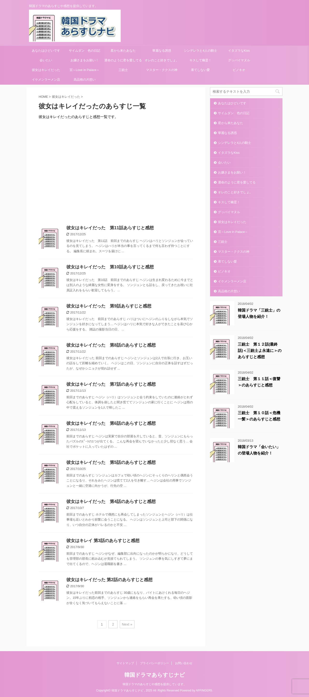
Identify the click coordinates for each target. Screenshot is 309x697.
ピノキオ (239, 70)
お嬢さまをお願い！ (84, 60)
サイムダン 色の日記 (84, 50)
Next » (127, 624)
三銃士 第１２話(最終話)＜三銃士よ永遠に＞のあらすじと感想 (259, 350)
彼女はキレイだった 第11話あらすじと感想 (110, 227)
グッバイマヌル (239, 60)
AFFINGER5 (204, 690)
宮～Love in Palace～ (84, 70)
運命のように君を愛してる (123, 60)
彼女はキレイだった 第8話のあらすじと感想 (111, 345)
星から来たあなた (123, 50)
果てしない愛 (200, 70)
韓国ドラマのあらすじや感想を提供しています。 (154, 684)
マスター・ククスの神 (161, 70)
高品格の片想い (85, 79)
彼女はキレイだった (46, 70)
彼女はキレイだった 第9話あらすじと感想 (108, 306)
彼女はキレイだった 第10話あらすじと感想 (110, 267)
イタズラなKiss (239, 50)
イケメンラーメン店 (46, 79)
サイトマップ (125, 663)
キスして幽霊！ (200, 60)
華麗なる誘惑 (161, 50)
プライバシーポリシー (154, 663)
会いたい (46, 60)
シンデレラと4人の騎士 (200, 50)
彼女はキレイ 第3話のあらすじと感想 (103, 540)
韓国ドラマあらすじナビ (154, 675)
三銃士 (123, 70)
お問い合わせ (183, 663)
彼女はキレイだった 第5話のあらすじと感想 (111, 462)
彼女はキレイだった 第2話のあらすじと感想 (109, 579)
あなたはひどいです (46, 50)
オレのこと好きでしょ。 (162, 60)
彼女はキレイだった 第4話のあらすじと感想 (111, 501)
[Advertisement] (116, 171)
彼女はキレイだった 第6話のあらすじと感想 (111, 423)
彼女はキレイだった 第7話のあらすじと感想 (111, 384)
